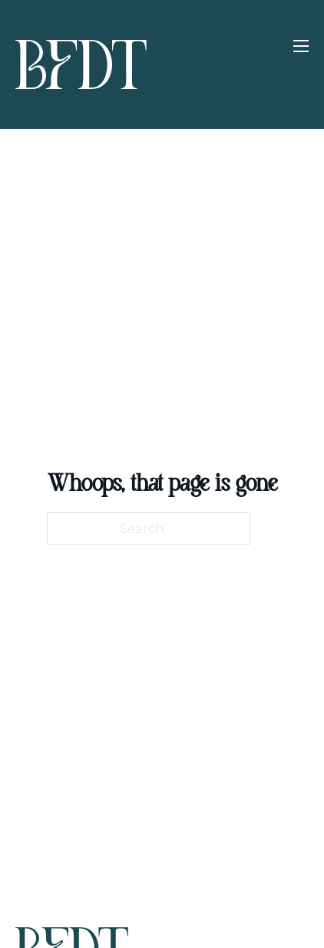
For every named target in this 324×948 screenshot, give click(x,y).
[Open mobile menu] (301, 46)
